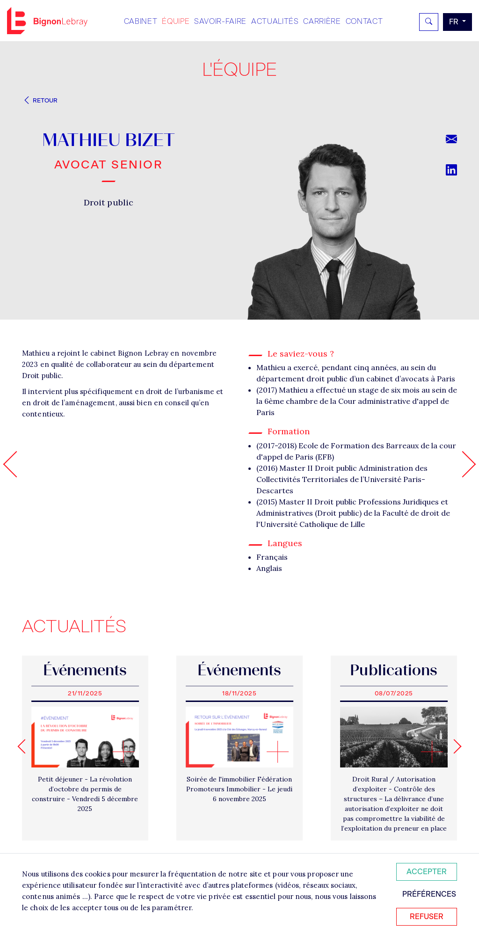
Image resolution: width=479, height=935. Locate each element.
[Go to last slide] (24, 746)
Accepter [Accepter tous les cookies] (426, 871)
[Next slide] (454, 746)
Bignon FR (47, 20)
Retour (40, 100)
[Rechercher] (428, 22)
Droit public (108, 202)
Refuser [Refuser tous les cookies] (426, 916)
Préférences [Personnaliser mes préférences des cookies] (429, 894)
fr (454, 21)
